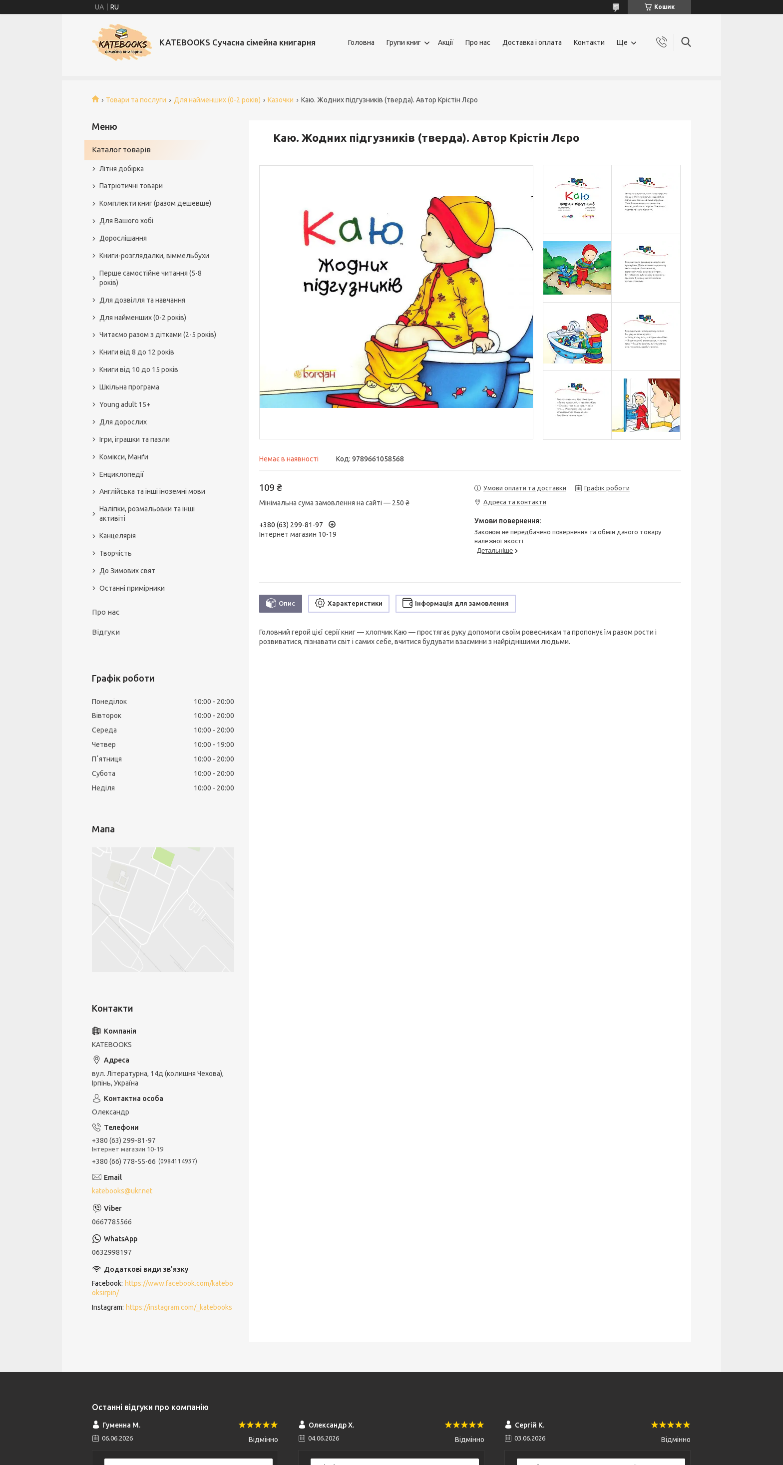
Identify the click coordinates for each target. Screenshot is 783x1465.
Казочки (281, 100)
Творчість (115, 553)
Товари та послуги (136, 100)
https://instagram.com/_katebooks (179, 1307)
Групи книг (404, 42)
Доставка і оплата (532, 42)
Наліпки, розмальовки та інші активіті (147, 513)
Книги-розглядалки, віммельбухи (154, 256)
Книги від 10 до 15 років (138, 369)
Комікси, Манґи (123, 457)
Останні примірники (132, 588)
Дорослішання (123, 238)
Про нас (477, 42)
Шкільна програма (129, 387)
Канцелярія (117, 536)
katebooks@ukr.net (122, 1191)
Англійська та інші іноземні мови (152, 491)
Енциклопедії (121, 474)
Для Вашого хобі (126, 221)
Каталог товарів (121, 149)
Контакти (589, 42)
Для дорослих (123, 422)
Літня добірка (121, 169)
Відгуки (106, 632)
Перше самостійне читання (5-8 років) (150, 278)
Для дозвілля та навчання (142, 300)
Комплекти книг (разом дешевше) (155, 203)
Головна (361, 42)
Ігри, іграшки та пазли (134, 439)
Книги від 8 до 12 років (136, 352)
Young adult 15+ (124, 404)
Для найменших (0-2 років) (217, 100)
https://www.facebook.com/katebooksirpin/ (162, 1288)
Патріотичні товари (131, 186)
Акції (445, 42)
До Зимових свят (127, 571)
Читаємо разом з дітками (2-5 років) (157, 335)
